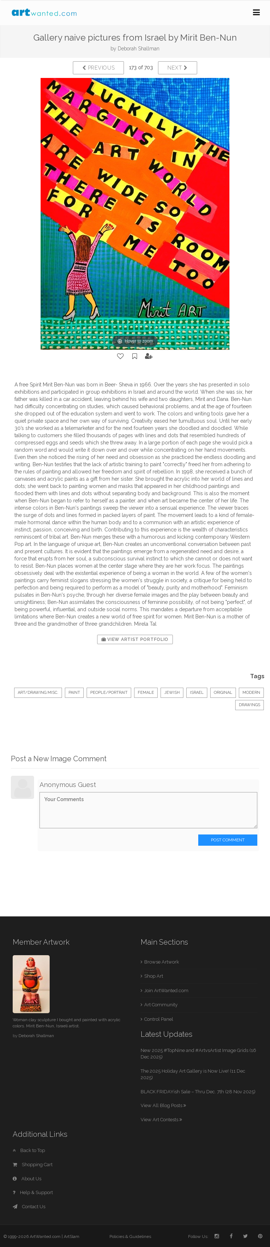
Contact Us (29, 1206)
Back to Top (29, 1150)
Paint (74, 692)
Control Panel (158, 1019)
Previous (98, 68)
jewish (172, 692)
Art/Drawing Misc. (38, 692)
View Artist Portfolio (135, 639)
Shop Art (153, 976)
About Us (27, 1178)
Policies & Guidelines (130, 1236)
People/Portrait (109, 692)
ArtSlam (71, 1236)
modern (251, 692)
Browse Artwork (161, 962)
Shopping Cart (33, 1164)
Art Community (161, 1004)
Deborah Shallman (138, 48)
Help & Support (33, 1192)
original (223, 692)
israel (197, 692)
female (146, 692)
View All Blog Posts (163, 1105)
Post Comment (228, 839)
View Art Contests (161, 1119)
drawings (249, 705)
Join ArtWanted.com (166, 990)
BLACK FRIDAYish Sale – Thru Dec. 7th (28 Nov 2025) (198, 1091)
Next (177, 68)
